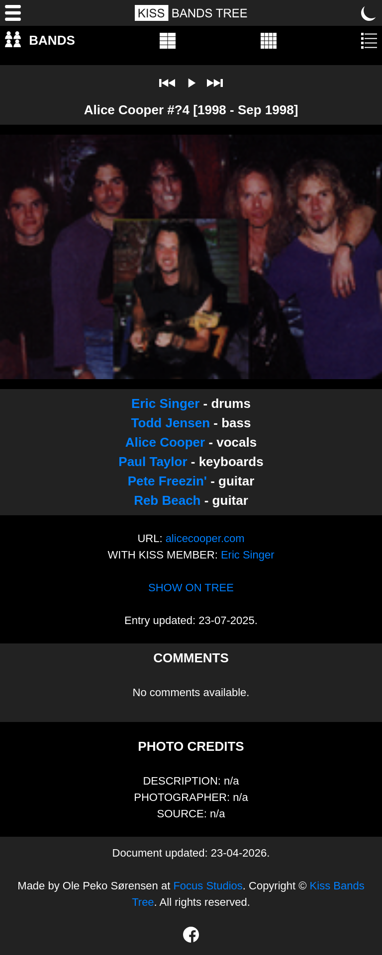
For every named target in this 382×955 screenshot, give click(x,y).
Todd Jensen (170, 422)
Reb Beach (167, 500)
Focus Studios (207, 885)
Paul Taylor (152, 461)
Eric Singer (165, 403)
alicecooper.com (205, 538)
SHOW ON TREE (191, 587)
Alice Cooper (165, 442)
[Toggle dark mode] (369, 13)
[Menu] (13, 13)
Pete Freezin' (167, 481)
